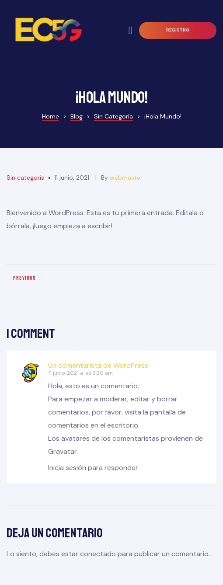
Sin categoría (26, 177)
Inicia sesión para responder (93, 467)
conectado (98, 553)
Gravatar (62, 451)
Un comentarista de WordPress (98, 365)
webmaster (126, 177)
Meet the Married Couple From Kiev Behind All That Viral (57, 282)
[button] (177, 30)
